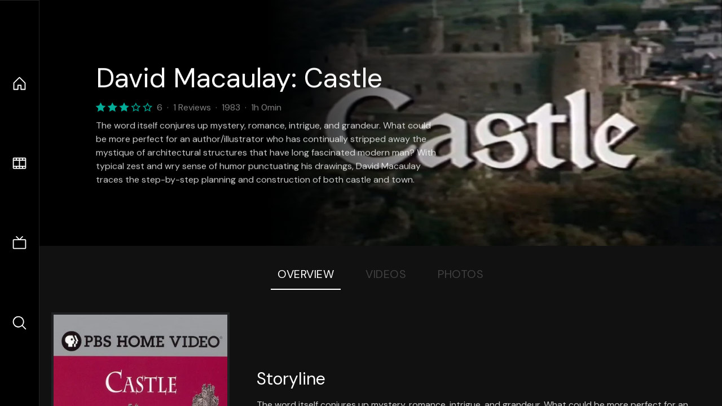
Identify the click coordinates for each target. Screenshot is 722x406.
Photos (460, 274)
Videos (386, 274)
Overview (306, 274)
